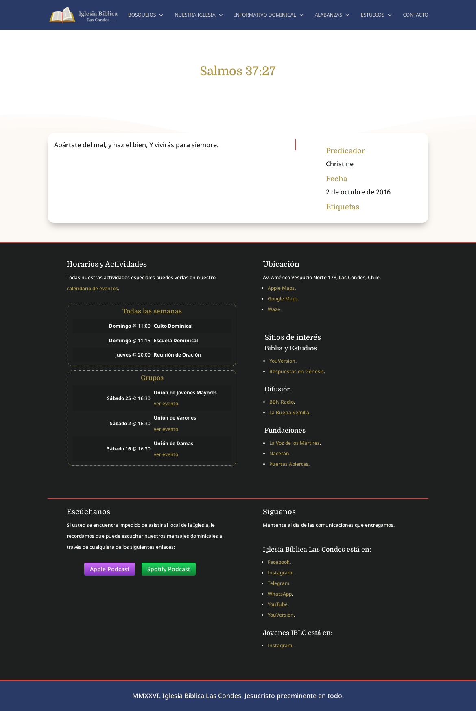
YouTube (278, 604)
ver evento (166, 403)
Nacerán (279, 453)
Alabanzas (328, 15)
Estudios (372, 15)
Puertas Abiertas (288, 464)
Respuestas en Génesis (296, 371)
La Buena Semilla (289, 412)
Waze (274, 309)
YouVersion (282, 360)
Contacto (416, 15)
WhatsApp (280, 593)
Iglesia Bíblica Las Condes (201, 695)
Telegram (278, 583)
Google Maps (283, 298)
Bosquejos (142, 15)
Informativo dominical (265, 15)
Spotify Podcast (168, 569)
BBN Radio (281, 401)
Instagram (280, 572)
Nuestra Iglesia (195, 15)
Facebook (279, 562)
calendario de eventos (92, 288)
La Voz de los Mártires (294, 442)
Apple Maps (281, 288)
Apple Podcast (109, 569)
